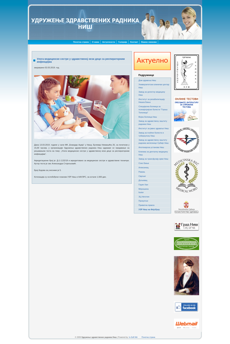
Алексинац (144, 167)
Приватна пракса (146, 205)
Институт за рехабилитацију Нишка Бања (152, 100)
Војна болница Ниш (148, 117)
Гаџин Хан (143, 185)
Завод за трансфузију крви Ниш (153, 159)
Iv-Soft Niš (133, 337)
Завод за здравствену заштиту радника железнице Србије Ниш (154, 141)
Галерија (122, 42)
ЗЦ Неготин (144, 197)
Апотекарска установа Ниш (151, 147)
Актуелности (108, 42)
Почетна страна (81, 42)
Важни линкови (149, 42)
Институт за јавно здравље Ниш (154, 128)
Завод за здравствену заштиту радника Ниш (153, 122)
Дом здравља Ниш (147, 80)
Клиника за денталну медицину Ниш (153, 153)
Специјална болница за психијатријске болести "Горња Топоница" (153, 109)
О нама (95, 42)
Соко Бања (144, 163)
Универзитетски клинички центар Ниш (154, 86)
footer (141, 192)
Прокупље (143, 201)
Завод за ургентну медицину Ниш (152, 93)
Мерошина (144, 189)
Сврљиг (142, 176)
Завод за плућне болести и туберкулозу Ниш (151, 134)
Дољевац (143, 180)
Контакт (134, 42)
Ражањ (142, 172)
